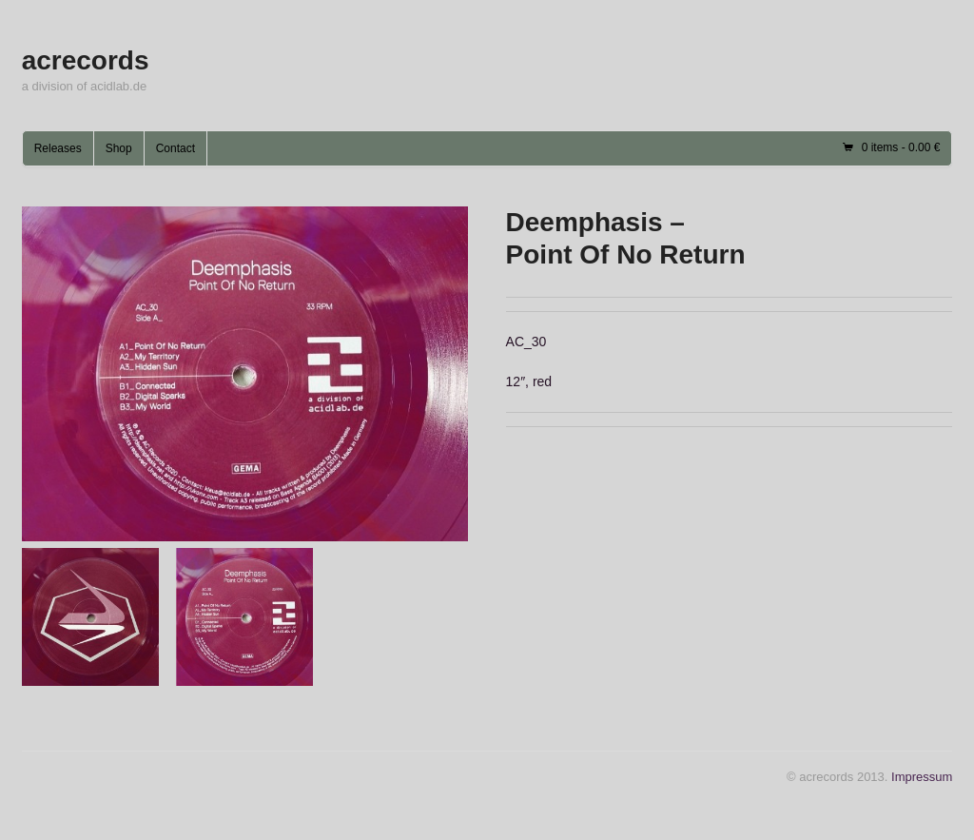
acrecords (85, 60)
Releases (58, 148)
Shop (119, 148)
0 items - (901, 147)
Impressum (921, 777)
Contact (175, 148)
